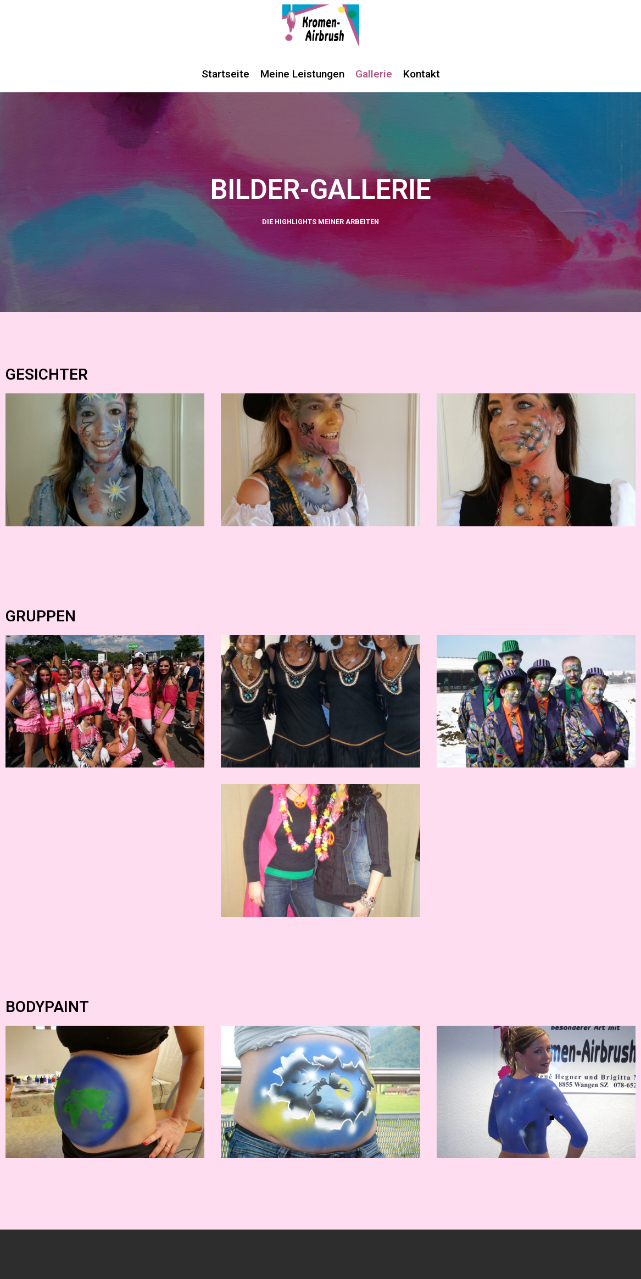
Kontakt (421, 74)
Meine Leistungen (302, 74)
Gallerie (373, 74)
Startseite (225, 74)
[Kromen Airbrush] (320, 25)
